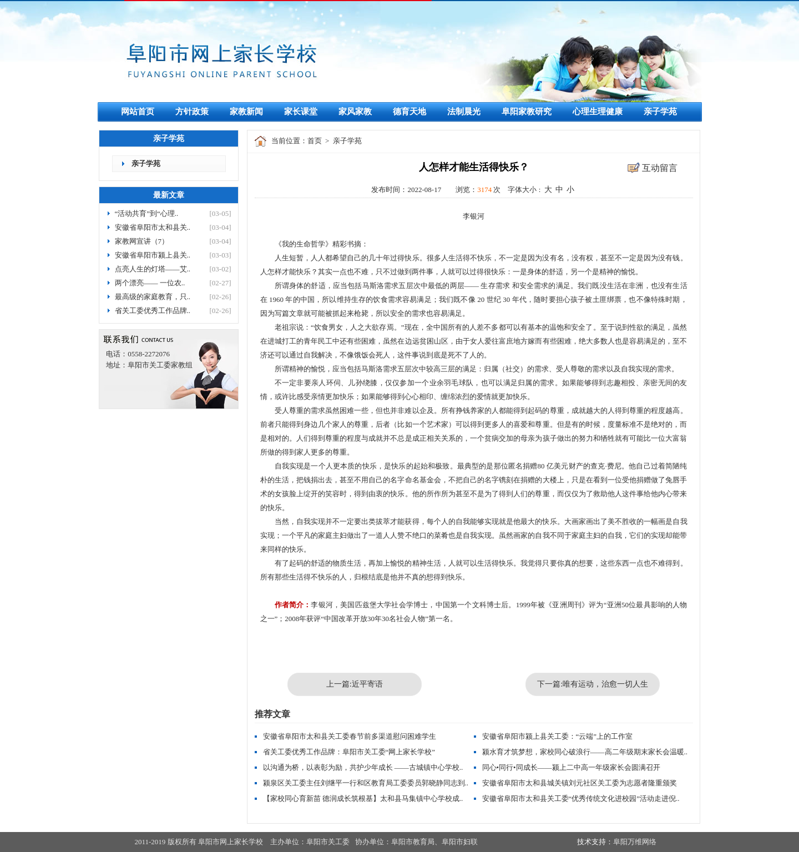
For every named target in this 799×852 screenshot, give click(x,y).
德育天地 (409, 111)
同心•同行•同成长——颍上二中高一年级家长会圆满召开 (571, 767)
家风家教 (355, 111)
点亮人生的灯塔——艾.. (153, 269)
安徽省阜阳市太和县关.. (153, 227)
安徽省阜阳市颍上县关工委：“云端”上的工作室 (557, 736)
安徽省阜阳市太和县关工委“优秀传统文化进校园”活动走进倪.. (581, 798)
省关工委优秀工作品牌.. (153, 310)
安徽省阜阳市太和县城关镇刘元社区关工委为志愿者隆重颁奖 (579, 783)
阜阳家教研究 (527, 111)
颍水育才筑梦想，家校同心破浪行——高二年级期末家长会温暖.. (585, 752)
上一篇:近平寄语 (354, 684)
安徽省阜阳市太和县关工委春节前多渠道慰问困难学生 (349, 736)
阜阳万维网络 (634, 842)
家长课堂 (300, 111)
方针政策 (192, 111)
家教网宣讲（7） (142, 241)
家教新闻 (246, 111)
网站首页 (137, 111)
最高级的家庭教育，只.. (153, 297)
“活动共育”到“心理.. (147, 213)
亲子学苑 (660, 111)
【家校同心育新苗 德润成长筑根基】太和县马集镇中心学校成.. (363, 798)
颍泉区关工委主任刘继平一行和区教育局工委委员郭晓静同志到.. (366, 783)
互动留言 (659, 168)
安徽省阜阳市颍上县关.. (153, 255)
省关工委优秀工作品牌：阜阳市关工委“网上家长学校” (349, 752)
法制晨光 (464, 111)
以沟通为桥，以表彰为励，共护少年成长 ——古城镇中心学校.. (363, 767)
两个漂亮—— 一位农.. (150, 283)
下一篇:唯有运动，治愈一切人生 (592, 684)
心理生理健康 (598, 111)
